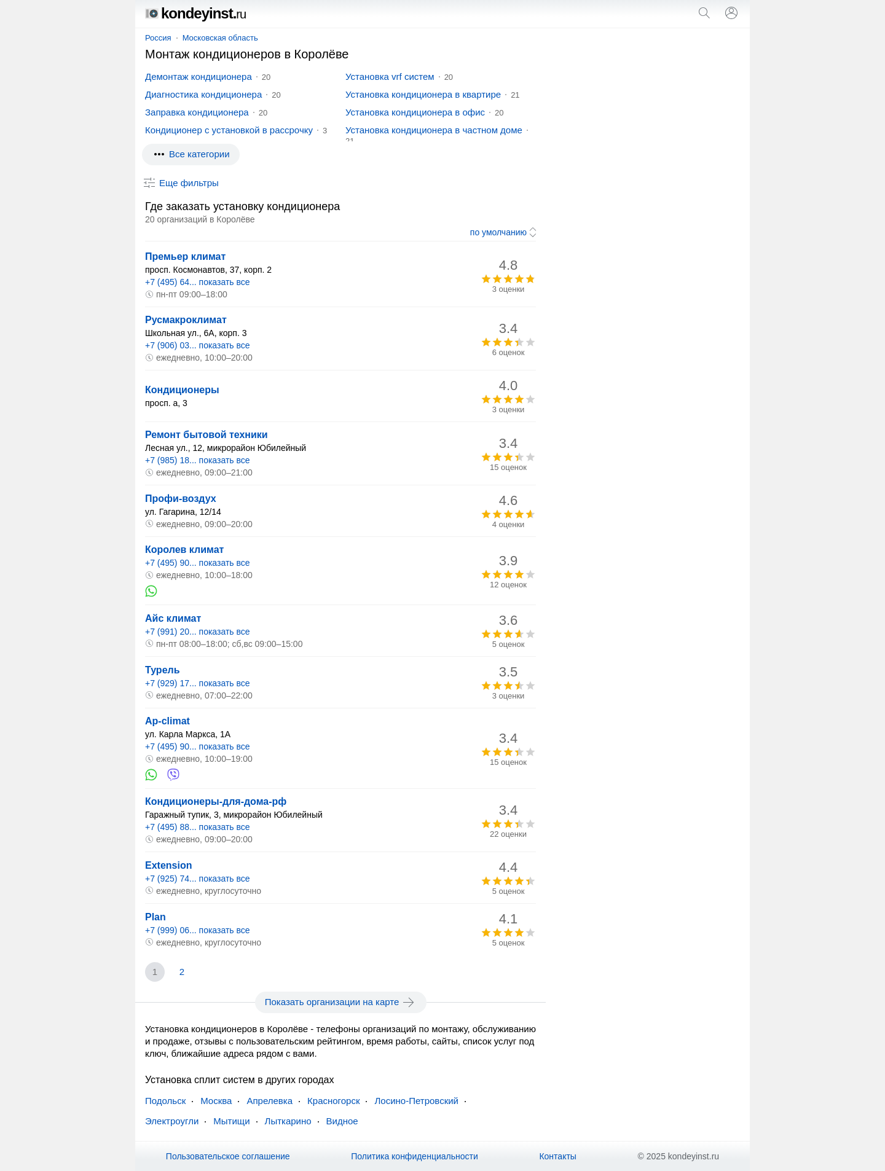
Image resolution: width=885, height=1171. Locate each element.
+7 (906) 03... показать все (197, 345)
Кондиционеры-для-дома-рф (215, 801)
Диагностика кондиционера (203, 94)
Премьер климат (185, 256)
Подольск (165, 1100)
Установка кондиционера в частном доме (433, 130)
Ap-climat (167, 721)
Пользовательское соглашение (228, 1156)
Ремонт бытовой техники (206, 434)
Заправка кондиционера (197, 112)
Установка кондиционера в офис (415, 112)
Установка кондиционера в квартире (423, 94)
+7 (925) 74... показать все (197, 878)
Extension (168, 865)
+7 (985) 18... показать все (197, 460)
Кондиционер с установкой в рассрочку (229, 130)
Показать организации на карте (341, 1002)
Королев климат (184, 549)
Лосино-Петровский (416, 1100)
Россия (158, 37)
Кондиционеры (182, 390)
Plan (155, 917)
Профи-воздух (180, 498)
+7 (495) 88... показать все (197, 827)
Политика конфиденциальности (414, 1156)
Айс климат (173, 618)
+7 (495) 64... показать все (197, 282)
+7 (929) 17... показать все (197, 683)
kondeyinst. (195, 13)
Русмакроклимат (186, 320)
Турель (162, 670)
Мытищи (231, 1121)
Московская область (220, 37)
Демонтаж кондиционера (198, 76)
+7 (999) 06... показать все (197, 930)
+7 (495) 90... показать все (197, 563)
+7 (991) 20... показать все (197, 631)
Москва (216, 1100)
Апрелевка (269, 1100)
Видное (342, 1121)
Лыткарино (288, 1121)
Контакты (557, 1156)
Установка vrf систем (390, 76)
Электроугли (172, 1121)
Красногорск (333, 1100)
